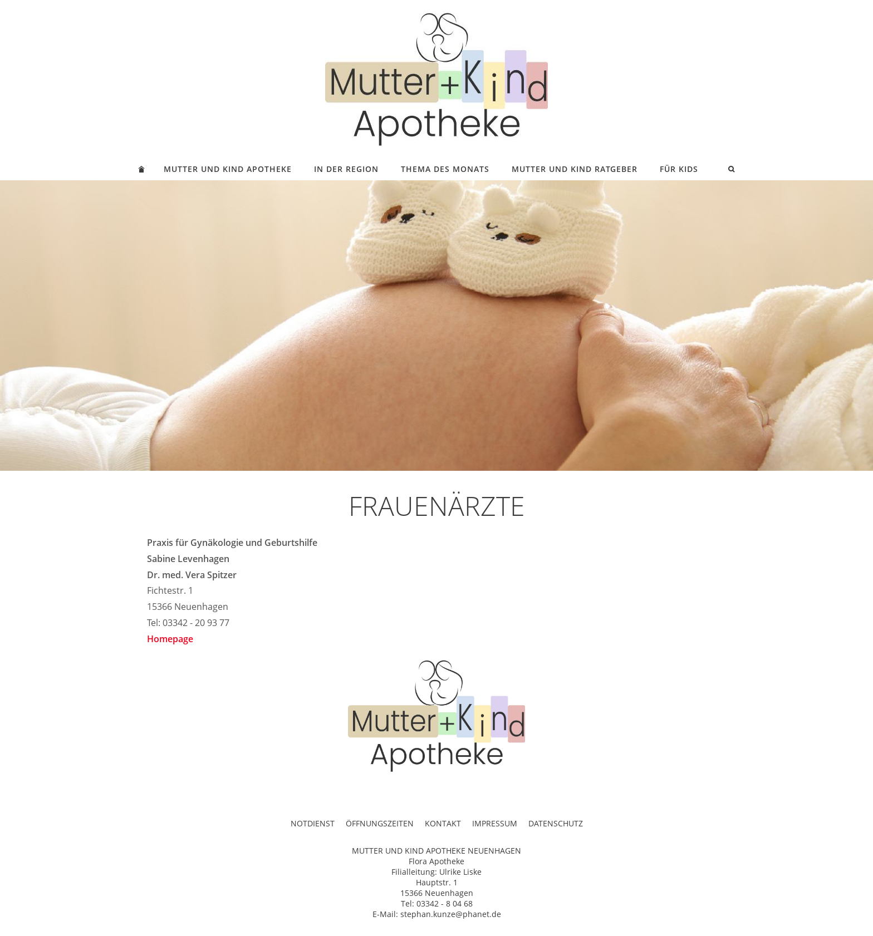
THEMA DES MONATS (445, 169)
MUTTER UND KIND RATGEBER (574, 169)
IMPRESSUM (494, 823)
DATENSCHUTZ (555, 823)
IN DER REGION (346, 169)
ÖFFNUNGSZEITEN (380, 823)
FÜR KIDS (679, 169)
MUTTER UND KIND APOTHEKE (228, 169)
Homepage (170, 639)
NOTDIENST (313, 823)
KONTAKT (443, 823)
